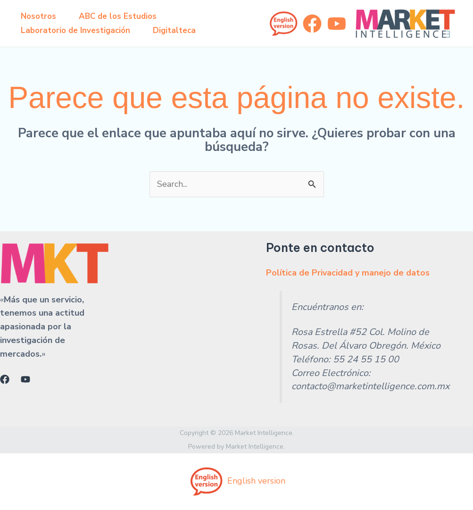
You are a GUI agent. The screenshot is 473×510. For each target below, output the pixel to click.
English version (236, 480)
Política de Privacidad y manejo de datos (348, 272)
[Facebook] (312, 23)
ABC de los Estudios (118, 16)
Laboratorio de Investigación (75, 30)
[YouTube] (336, 23)
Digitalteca (174, 30)
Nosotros (38, 16)
